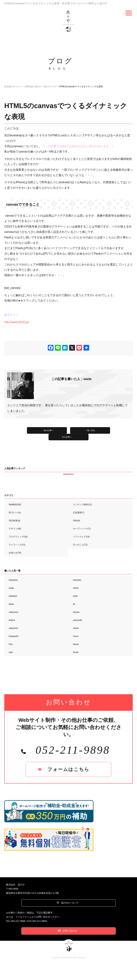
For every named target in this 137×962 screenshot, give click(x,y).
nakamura (13, 612)
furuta (75, 652)
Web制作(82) (15, 504)
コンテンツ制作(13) (82, 504)
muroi (75, 636)
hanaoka (77, 580)
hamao (76, 612)
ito (74, 604)
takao (11, 604)
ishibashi (13, 596)
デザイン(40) (15, 528)
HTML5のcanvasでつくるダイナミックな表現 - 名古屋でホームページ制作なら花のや (55, 3)
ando (75, 596)
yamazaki (77, 620)
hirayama (13, 580)
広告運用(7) (78, 512)
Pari (10, 644)
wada (11, 588)
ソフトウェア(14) (81, 536)
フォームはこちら (68, 769)
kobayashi (13, 636)
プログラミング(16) (18, 536)
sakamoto (13, 628)
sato (11, 652)
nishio (75, 588)
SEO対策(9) (14, 520)
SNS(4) (76, 520)
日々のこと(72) (80, 544)
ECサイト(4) (15, 512)
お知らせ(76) (15, 552)
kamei (76, 644)
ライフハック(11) (17, 544)
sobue (76, 628)
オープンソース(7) (82, 528)
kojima (12, 620)
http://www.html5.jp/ (16, 322)
